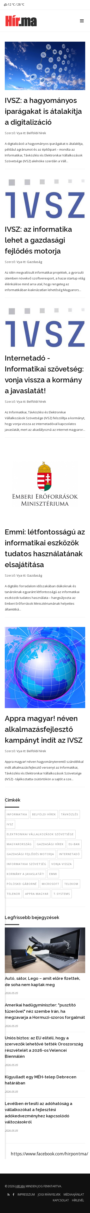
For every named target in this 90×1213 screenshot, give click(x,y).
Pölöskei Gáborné (22, 884)
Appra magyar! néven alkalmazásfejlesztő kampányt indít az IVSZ (44, 729)
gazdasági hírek (50, 844)
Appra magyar (36, 894)
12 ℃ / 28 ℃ (14, 4)
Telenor (13, 894)
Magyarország (19, 844)
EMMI (53, 874)
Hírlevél (78, 1200)
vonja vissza (61, 864)
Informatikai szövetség (26, 864)
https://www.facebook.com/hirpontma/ (49, 1154)
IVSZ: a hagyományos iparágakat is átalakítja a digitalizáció (43, 111)
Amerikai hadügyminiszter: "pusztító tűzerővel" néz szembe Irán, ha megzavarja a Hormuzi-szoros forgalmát (45, 1011)
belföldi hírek (44, 814)
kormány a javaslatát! (25, 874)
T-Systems (62, 894)
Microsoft (50, 884)
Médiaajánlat (74, 1194)
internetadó (69, 854)
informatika (17, 814)
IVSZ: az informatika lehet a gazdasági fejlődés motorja (38, 240)
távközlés (69, 814)
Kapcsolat (61, 1200)
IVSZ (10, 824)
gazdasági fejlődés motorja (30, 854)
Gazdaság (34, 262)
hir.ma (20, 1186)
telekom (71, 884)
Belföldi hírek (36, 133)
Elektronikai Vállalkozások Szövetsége (40, 834)
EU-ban (74, 844)
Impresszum (26, 1194)
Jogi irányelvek (49, 1194)
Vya (19, 133)
